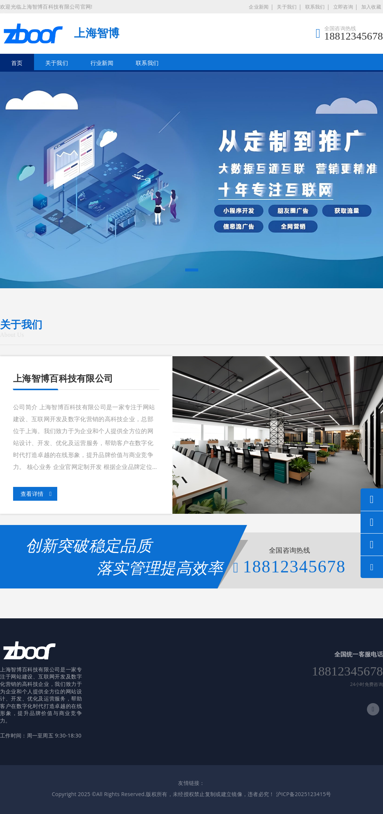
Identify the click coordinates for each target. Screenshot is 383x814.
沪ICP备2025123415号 (303, 794)
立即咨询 (343, 6)
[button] (191, 269)
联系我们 (315, 6)
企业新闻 (259, 6)
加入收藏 (371, 6)
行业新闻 (102, 62)
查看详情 (36, 494)
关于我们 (287, 6)
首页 (17, 62)
